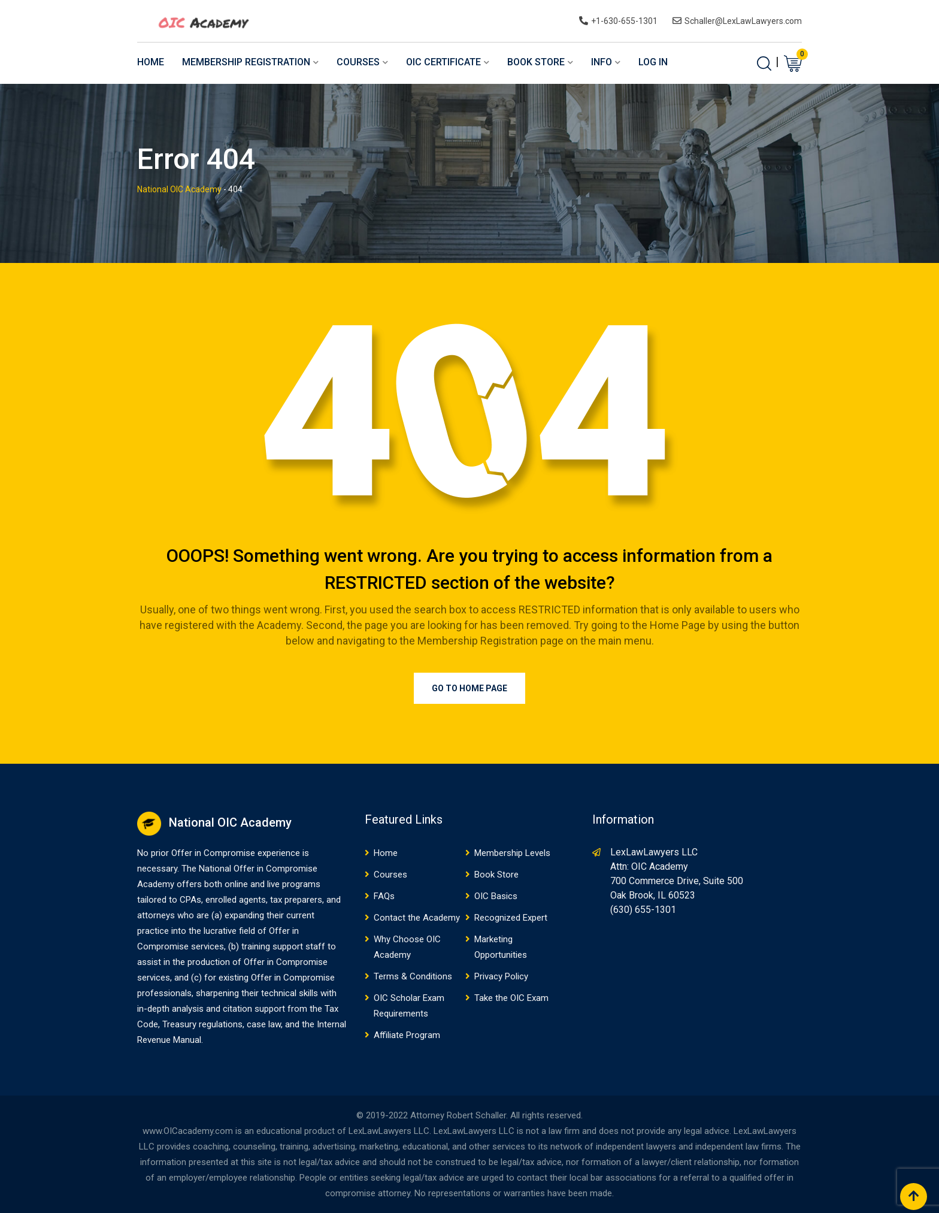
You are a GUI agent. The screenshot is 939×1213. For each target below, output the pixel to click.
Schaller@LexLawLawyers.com (743, 21)
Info (601, 62)
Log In (653, 62)
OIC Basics (495, 896)
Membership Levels (512, 853)
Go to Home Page (469, 688)
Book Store (536, 62)
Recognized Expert (510, 917)
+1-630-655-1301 (624, 21)
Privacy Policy (501, 976)
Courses (358, 62)
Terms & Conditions (413, 976)
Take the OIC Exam (511, 998)
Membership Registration (246, 62)
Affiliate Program (407, 1035)
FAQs (384, 896)
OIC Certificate (443, 62)
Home (150, 62)
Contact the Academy (417, 917)
